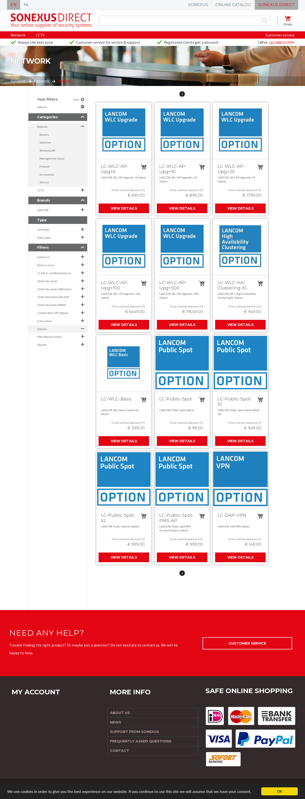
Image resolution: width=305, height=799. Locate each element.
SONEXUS (198, 4)
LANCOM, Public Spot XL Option (120, 526)
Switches (45, 142)
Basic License (45, 265)
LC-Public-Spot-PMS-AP (176, 518)
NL (26, 4)
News (115, 722)
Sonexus (18, 81)
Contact (119, 750)
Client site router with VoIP (53, 297)
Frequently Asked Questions (140, 741)
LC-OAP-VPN (232, 515)
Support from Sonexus (134, 732)
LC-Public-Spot (175, 399)
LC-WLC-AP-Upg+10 (173, 169)
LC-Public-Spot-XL (118, 518)
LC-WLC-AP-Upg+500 (173, 285)
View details (124, 208)
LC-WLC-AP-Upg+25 (231, 169)
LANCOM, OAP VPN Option (234, 526)
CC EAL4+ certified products (54, 273)
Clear (76, 99)
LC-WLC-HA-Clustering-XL (232, 285)
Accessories (47, 174)
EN (14, 4)
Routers (44, 134)
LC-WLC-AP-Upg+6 (114, 169)
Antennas (43, 257)
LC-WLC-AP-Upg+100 (114, 285)
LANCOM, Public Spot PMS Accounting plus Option (175, 528)
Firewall (45, 166)
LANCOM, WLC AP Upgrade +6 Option (123, 177)
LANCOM (42, 210)
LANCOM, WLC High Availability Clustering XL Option (237, 295)
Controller (43, 229)
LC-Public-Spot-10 (235, 401)
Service (44, 182)
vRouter (42, 345)
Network (18, 35)
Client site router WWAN (51, 305)
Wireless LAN (47, 150)
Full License (44, 321)
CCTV (40, 35)
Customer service (280, 35)
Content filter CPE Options (52, 313)
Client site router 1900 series (54, 289)
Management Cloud (52, 158)
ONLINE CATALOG (233, 4)
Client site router (47, 281)
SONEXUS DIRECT (276, 4)
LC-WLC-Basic (116, 399)
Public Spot (44, 237)
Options (42, 107)
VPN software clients (49, 337)
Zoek (265, 20)
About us (120, 713)
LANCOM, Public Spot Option (176, 410)
